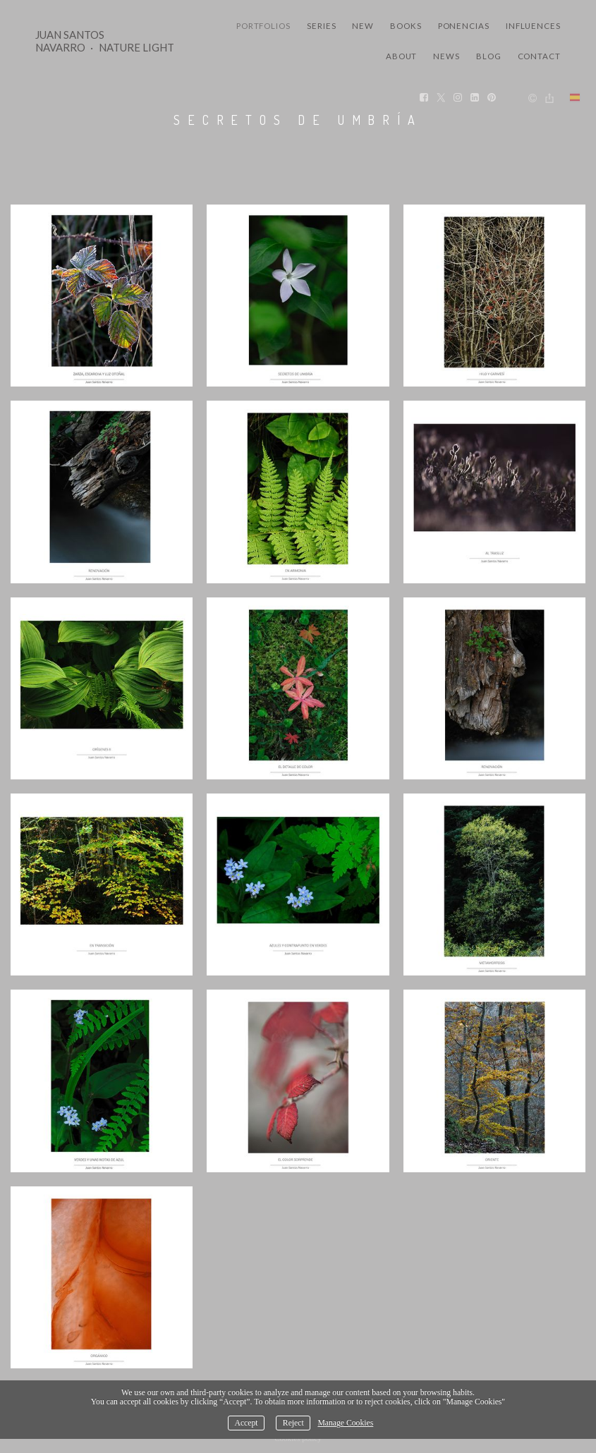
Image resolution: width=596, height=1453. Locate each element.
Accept (245, 1423)
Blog (488, 56)
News (446, 56)
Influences (533, 25)
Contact (539, 56)
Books (406, 25)
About (402, 56)
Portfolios (263, 25)
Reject (293, 1423)
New (363, 25)
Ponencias (463, 25)
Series (321, 25)
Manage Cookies (345, 1423)
